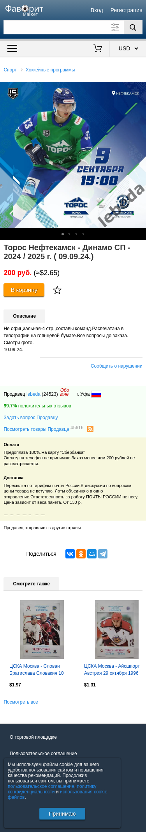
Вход (97, 10)
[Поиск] (133, 27)
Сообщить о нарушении (116, 366)
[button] (139, 89)
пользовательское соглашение (41, 786)
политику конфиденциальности (52, 789)
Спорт (10, 70)
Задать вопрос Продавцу (31, 417)
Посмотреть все (21, 702)
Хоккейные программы (50, 70)
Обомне (64, 392)
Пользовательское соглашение (43, 753)
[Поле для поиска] (73, 27)
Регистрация (126, 10)
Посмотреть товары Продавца (43, 429)
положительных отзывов (37, 406)
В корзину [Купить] (24, 289)
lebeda (33, 394)
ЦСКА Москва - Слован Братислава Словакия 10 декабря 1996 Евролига (36, 670)
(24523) (50, 394)
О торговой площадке (33, 737)
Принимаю (62, 814)
